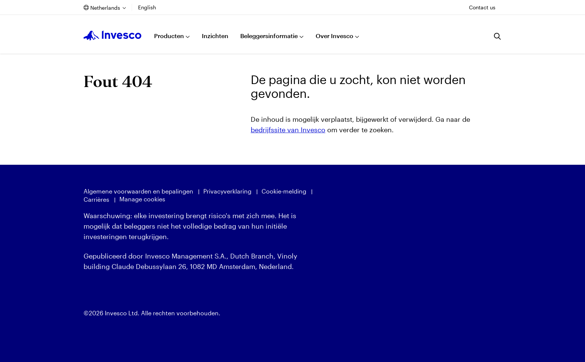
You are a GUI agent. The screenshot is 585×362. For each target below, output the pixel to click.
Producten (169, 35)
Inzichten (215, 35)
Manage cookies (142, 198)
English (147, 7)
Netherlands (105, 7)
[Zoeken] (497, 36)
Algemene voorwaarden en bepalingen (138, 191)
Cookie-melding (284, 191)
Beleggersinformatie (269, 35)
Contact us (482, 7)
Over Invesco (334, 35)
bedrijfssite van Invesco (288, 130)
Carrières (96, 199)
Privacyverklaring (227, 191)
